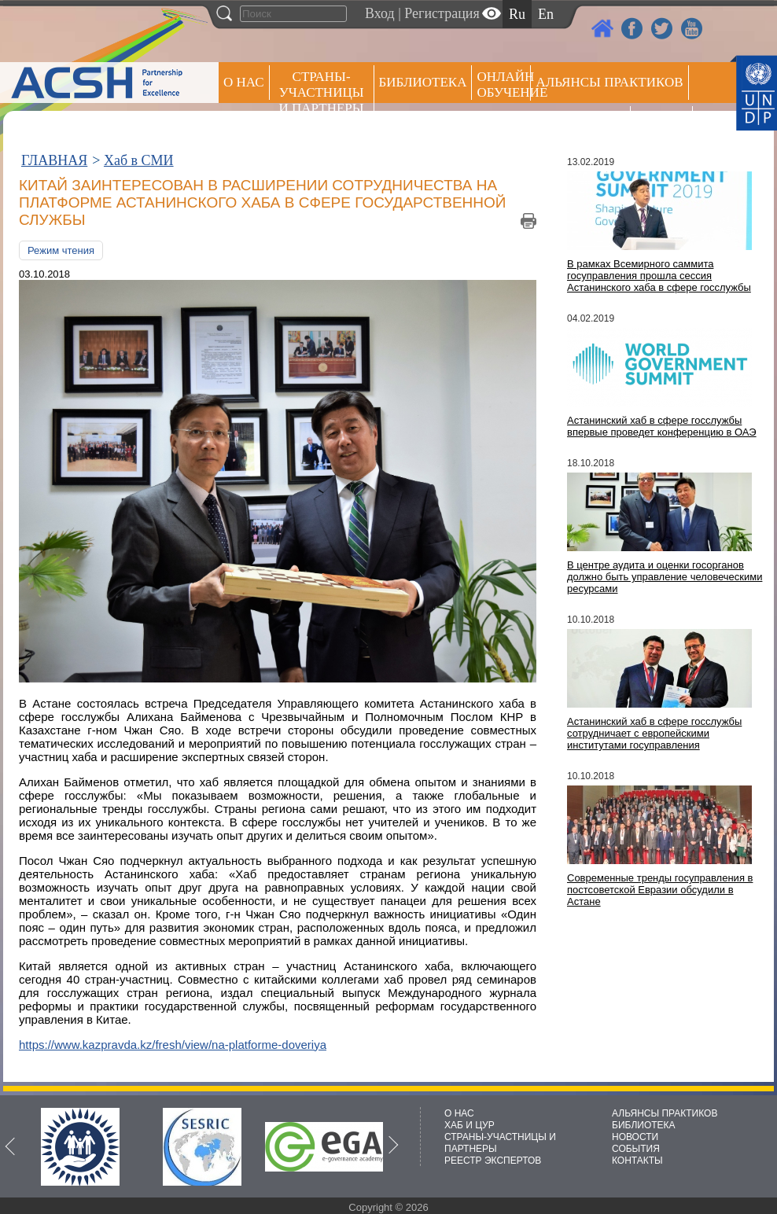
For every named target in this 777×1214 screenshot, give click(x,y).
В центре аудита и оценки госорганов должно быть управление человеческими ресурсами (664, 576)
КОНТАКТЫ (637, 1160)
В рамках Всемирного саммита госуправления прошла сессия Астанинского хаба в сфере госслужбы (659, 275)
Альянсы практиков (609, 82)
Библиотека (423, 82)
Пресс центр (580, 123)
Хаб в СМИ (139, 160)
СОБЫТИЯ (636, 1148)
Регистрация (441, 13)
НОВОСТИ (635, 1136)
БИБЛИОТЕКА (644, 1125)
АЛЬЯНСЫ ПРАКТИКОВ (664, 1113)
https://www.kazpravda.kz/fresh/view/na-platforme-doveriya (172, 1044)
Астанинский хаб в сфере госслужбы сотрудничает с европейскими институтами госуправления (654, 733)
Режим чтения (61, 250)
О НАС (243, 82)
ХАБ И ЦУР (469, 1125)
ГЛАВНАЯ (54, 160)
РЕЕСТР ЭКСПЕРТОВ (664, 125)
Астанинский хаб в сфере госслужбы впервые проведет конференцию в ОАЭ (662, 426)
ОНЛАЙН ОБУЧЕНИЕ (504, 84)
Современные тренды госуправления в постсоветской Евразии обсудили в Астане (660, 889)
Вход (380, 13)
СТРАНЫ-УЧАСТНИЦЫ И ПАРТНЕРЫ (321, 92)
